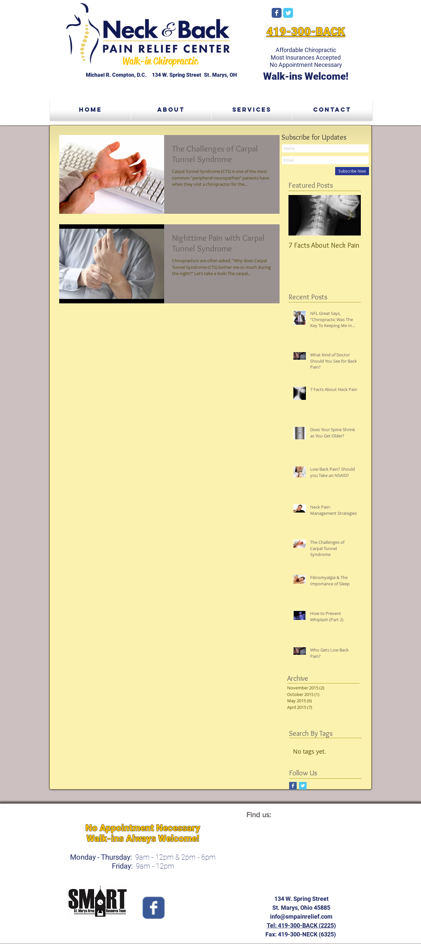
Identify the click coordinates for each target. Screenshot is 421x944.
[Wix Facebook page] (277, 13)
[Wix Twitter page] (288, 13)
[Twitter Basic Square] (303, 786)
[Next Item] (350, 215)
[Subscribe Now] (352, 171)
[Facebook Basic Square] (293, 786)
